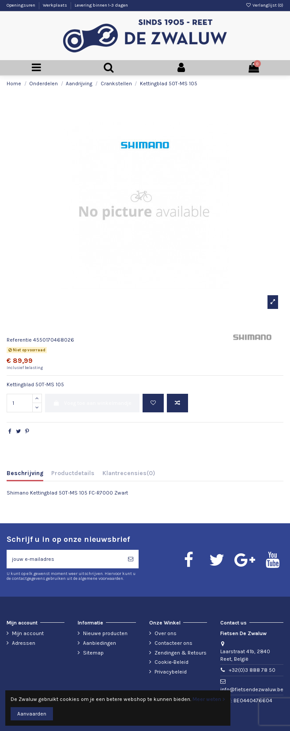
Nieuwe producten (105, 633)
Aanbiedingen (99, 643)
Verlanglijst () (264, 5)
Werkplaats (55, 5)
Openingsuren (21, 5)
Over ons (165, 633)
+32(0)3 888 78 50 (252, 670)
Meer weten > (208, 699)
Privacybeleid (170, 672)
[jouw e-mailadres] (65, 559)
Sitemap (93, 653)
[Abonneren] (131, 559)
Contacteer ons (173, 643)
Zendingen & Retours (180, 653)
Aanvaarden (31, 714)
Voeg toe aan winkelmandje (92, 403)
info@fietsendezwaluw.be (251, 689)
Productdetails (72, 472)
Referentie (19, 340)
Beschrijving (25, 472)
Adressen (23, 643)
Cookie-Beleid (171, 662)
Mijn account (28, 633)
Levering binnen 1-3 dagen (101, 5)
